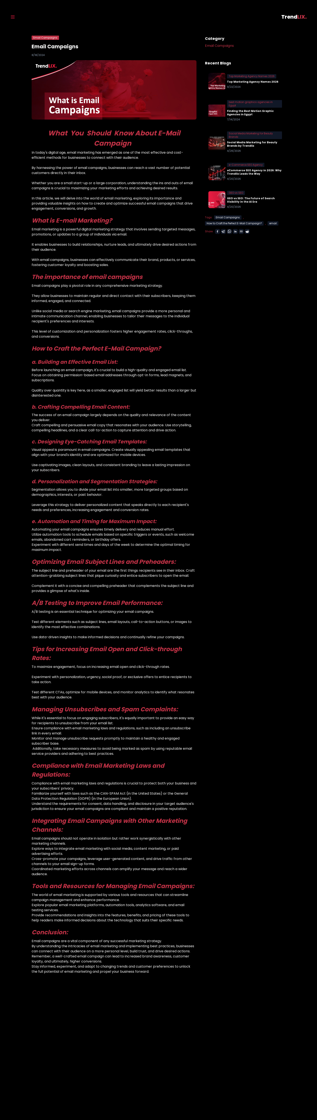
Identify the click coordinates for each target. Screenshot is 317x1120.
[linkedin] (235, 231)
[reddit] (247, 231)
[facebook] (217, 231)
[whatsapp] (229, 231)
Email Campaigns (219, 45)
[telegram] (223, 231)
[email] (241, 231)
